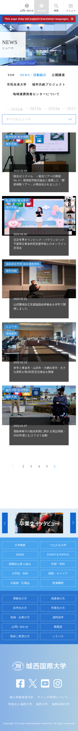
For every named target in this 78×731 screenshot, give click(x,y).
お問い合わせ (27, 10)
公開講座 (58, 75)
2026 (17, 109)
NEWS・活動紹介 (33, 75)
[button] (5, 523)
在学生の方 (20, 607)
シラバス (58, 636)
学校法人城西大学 (20, 704)
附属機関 (58, 583)
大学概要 (20, 545)
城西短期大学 (61, 704)
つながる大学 (58, 545)
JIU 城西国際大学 (9, 7)
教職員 (58, 626)
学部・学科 (58, 564)
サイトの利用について (52, 697)
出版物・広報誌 (20, 583)
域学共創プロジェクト (49, 84)
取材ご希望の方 (20, 636)
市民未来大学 (17, 84)
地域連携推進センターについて (36, 94)
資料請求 (58, 617)
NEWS (20, 554)
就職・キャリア (58, 573)
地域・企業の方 (20, 617)
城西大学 (42, 704)
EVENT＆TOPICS (58, 554)
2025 (36, 108)
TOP (11, 75)
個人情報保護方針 (22, 697)
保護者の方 (58, 598)
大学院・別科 (20, 573)
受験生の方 (20, 598)
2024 (54, 108)
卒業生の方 (58, 607)
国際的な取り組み (20, 564)
